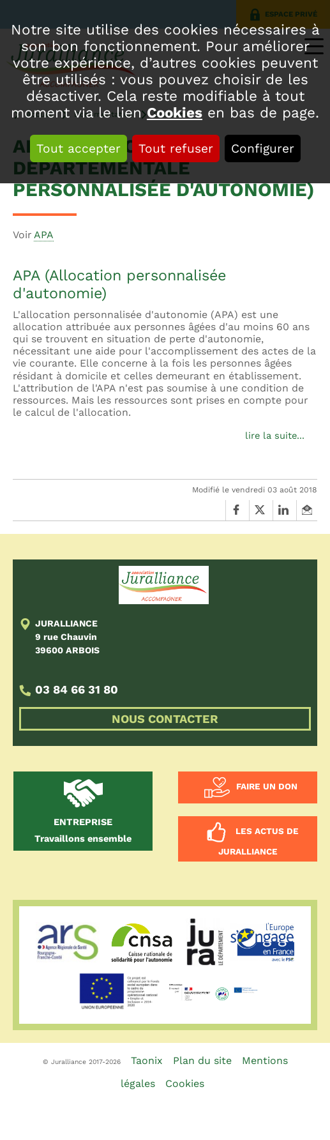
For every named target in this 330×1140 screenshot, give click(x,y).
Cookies (174, 112)
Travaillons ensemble (82, 830)
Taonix (147, 1060)
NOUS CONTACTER (165, 719)
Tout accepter (78, 148)
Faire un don (266, 787)
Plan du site (202, 1060)
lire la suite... (274, 436)
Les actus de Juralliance (258, 841)
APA (44, 235)
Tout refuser (176, 148)
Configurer (262, 148)
